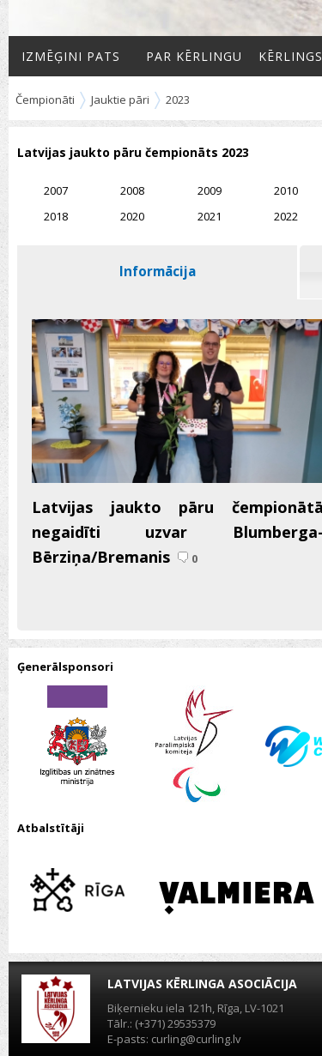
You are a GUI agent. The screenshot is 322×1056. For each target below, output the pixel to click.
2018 (56, 216)
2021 (209, 216)
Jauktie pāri (120, 99)
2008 (132, 190)
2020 (132, 216)
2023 (178, 99)
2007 (56, 190)
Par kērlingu (194, 56)
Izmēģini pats (70, 56)
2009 (209, 190)
